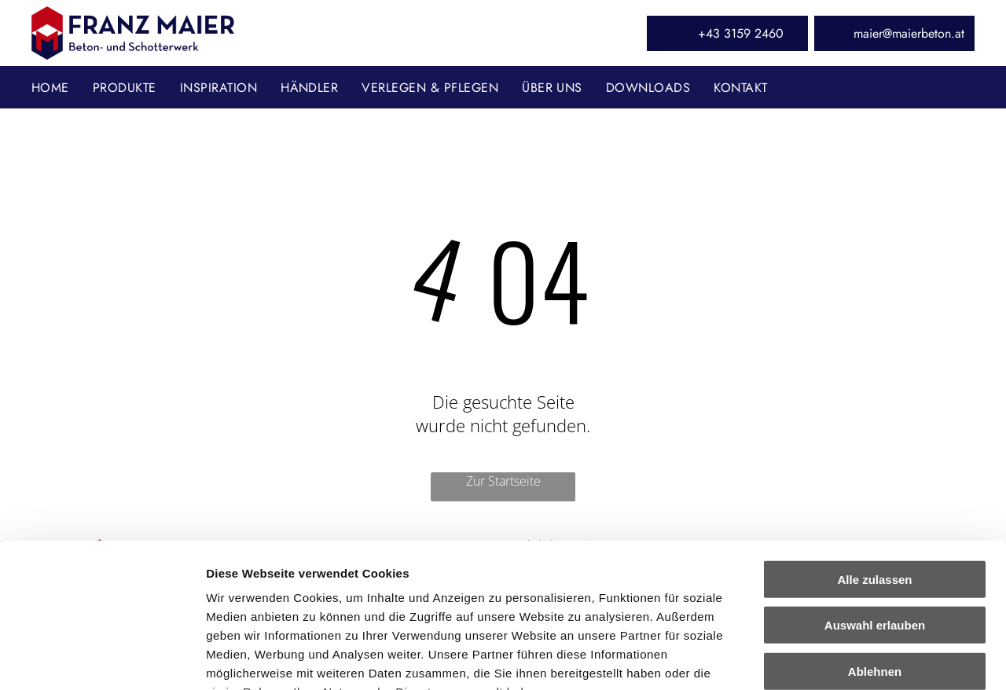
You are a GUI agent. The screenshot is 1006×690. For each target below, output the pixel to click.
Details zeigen (836, 659)
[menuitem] (62, 87)
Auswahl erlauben (874, 493)
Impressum (385, 597)
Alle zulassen (874, 446)
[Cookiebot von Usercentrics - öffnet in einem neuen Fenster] (102, 659)
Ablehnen (874, 538)
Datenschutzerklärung (272, 597)
